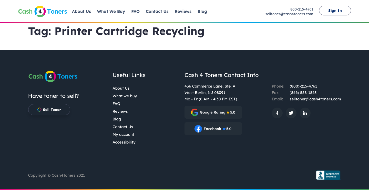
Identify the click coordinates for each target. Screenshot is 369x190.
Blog (116, 119)
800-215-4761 (301, 9)
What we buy (124, 95)
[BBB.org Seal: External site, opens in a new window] (326, 175)
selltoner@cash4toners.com (289, 14)
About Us (121, 88)
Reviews (120, 111)
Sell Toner (49, 109)
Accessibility (124, 142)
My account (123, 134)
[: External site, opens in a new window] (213, 112)
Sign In (335, 10)
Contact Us (122, 126)
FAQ (116, 103)
